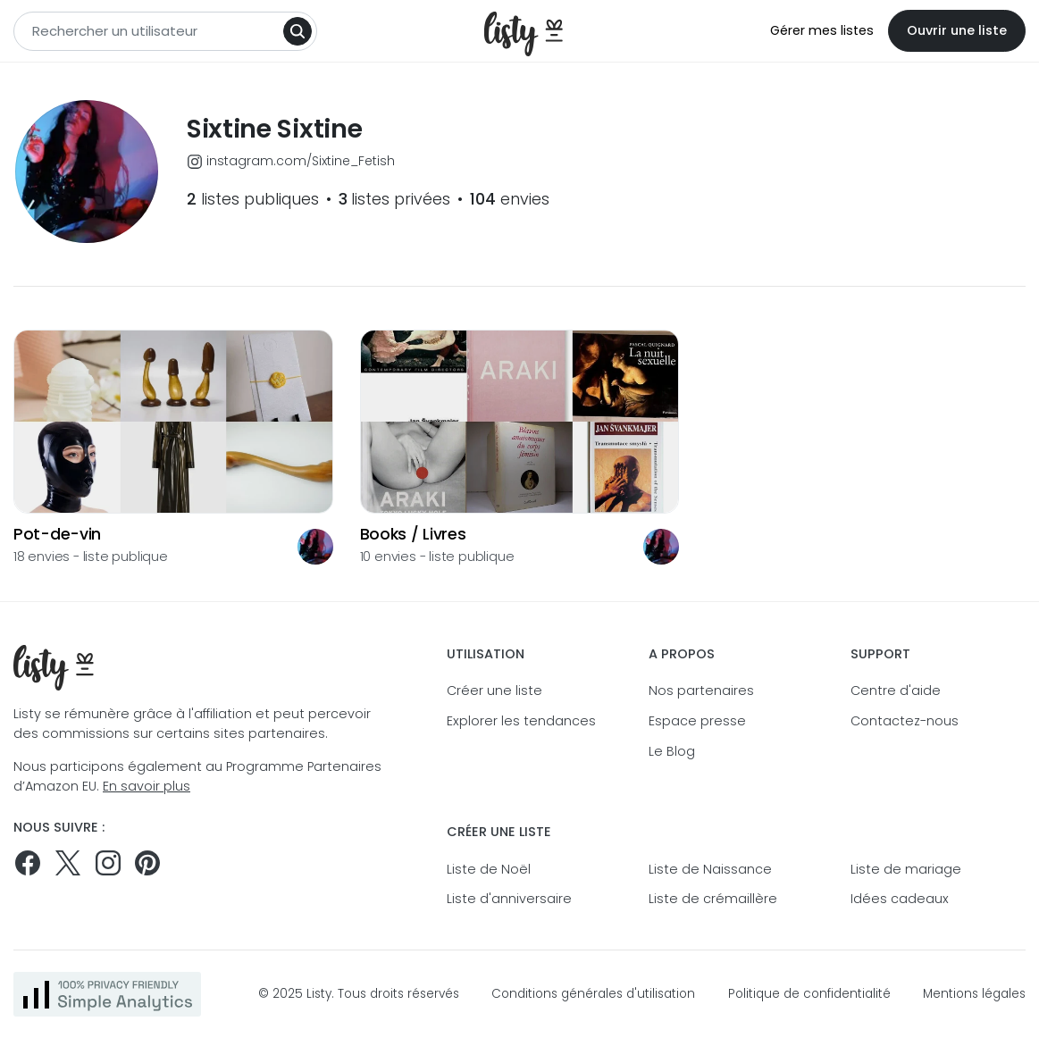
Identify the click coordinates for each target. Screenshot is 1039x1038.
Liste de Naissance (710, 869)
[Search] (297, 31)
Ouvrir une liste (957, 30)
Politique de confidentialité (809, 993)
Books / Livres (413, 534)
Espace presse (697, 721)
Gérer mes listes (822, 30)
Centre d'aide (895, 690)
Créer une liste (494, 690)
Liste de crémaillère (713, 899)
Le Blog (672, 751)
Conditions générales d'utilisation (593, 993)
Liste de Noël (489, 869)
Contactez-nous (904, 721)
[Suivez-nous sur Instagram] (108, 863)
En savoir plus (146, 786)
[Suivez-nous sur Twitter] (68, 863)
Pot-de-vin (57, 534)
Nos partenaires (701, 690)
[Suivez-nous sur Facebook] (27, 863)
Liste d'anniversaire (509, 899)
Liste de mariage (905, 869)
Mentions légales (974, 993)
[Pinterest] (147, 863)
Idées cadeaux (899, 899)
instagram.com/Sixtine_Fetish (291, 161)
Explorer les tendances (521, 721)
